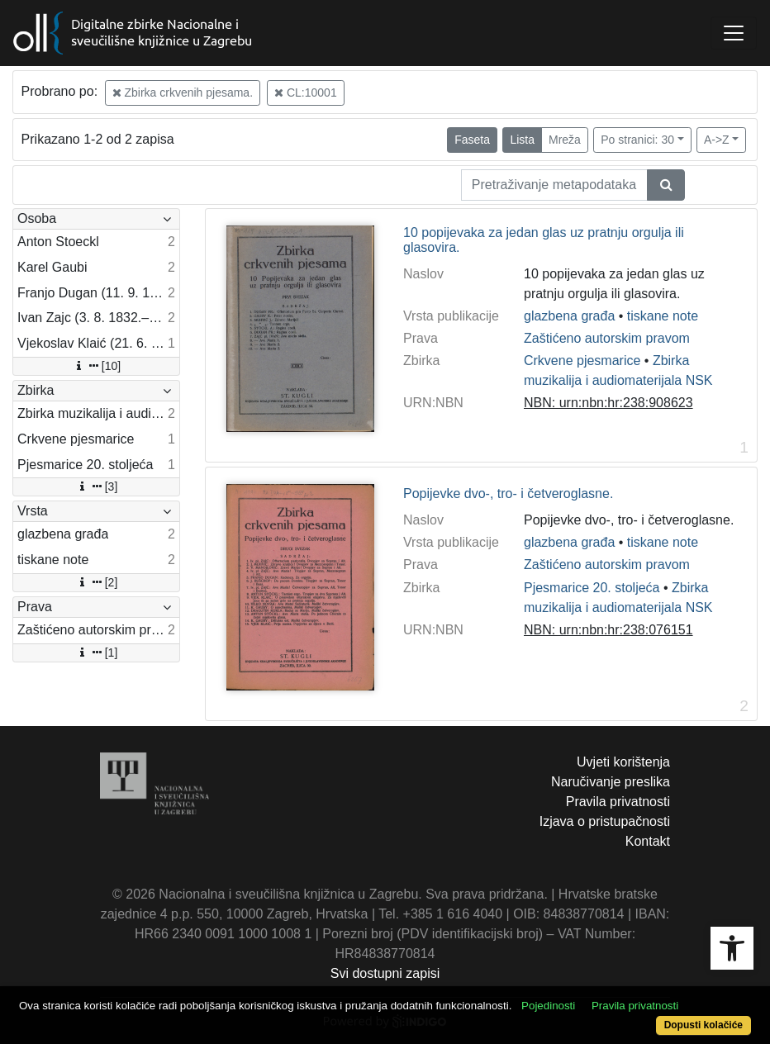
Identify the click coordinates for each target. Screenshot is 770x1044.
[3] (96, 486)
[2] (96, 582)
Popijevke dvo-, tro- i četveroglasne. (508, 493)
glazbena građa (569, 316)
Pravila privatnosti (618, 802)
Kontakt (647, 841)
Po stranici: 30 (637, 139)
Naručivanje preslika (610, 782)
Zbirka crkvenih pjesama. (183, 92)
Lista (522, 139)
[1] (96, 652)
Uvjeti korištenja (623, 762)
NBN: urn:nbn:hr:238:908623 (608, 403)
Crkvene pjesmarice (582, 361)
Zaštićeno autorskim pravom (607, 338)
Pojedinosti (548, 1005)
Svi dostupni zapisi (385, 973)
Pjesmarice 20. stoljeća (592, 588)
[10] (96, 366)
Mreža (565, 139)
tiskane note (662, 316)
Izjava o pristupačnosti (604, 821)
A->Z (717, 139)
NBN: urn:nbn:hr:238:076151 (608, 630)
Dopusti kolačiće (703, 1025)
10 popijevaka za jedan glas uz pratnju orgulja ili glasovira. (543, 239)
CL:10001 (305, 92)
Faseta (472, 139)
